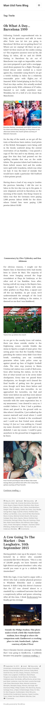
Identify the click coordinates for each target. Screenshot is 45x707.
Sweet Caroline (33, 694)
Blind (21, 670)
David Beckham (34, 507)
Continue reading (12, 490)
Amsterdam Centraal (19, 668)
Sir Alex (36, 690)
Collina (25, 507)
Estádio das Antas (26, 509)
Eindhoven (22, 675)
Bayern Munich (18, 505)
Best (32, 505)
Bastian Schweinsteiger (11, 670)
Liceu (19, 514)
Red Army (32, 688)
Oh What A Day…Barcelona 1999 (16, 27)
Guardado (13, 677)
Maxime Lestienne (30, 683)
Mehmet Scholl (19, 516)
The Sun (26, 527)
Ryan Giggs (34, 522)
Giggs (14, 512)
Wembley (14, 529)
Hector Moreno (23, 677)
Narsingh (31, 686)
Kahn (36, 512)
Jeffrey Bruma (27, 679)
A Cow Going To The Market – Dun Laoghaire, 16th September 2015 (19, 542)
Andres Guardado (33, 668)
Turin (31, 527)
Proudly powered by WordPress (14, 704)
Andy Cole (14, 503)
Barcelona (27, 503)
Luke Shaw (7, 683)
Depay (21, 673)
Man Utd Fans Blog (15, 5)
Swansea (24, 694)
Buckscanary (32, 597)
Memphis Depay (15, 686)
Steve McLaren (31, 692)
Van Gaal (16, 696)
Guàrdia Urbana (22, 512)
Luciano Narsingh (34, 681)
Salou (5, 525)
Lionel (25, 666)
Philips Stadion (20, 688)
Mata (21, 683)
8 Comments (25, 529)
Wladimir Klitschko (25, 696)
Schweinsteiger (24, 690)
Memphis (6, 686)
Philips (12, 688)
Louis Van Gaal (23, 681)
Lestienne (14, 681)
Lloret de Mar (26, 514)
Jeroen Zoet (36, 679)
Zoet (33, 696)
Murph (20, 501)
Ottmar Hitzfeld (28, 518)
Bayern (10, 505)
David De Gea (8, 673)
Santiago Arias (8, 690)
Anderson (6, 503)
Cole (21, 507)
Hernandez (32, 677)
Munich (26, 516)
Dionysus (27, 673)
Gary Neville (37, 509)
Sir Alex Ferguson (9, 692)
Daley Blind (34, 670)
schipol (16, 690)
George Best (7, 512)
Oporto (20, 518)
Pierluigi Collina (17, 520)
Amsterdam (7, 668)
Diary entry (30, 501)
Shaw (32, 690)
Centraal (26, 670)
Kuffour (5, 514)
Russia (38, 688)
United (10, 696)
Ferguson (6, 677)
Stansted (32, 525)
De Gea (15, 673)
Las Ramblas (13, 514)
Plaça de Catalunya (29, 520)
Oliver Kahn (13, 518)
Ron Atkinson (25, 522)
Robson (17, 522)
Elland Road (31, 675)
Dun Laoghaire (13, 675)
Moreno (24, 686)
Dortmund (34, 673)
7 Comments (10, 698)
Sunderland (17, 694)
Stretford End (7, 694)
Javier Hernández (16, 679)
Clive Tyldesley (14, 507)
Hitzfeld (31, 512)
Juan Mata (6, 681)
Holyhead (6, 679)
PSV (27, 688)
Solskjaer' (24, 525)
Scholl (10, 525)
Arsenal (20, 503)
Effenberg (16, 509)
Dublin (5, 675)
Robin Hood (11, 522)
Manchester (35, 514)
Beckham (27, 505)
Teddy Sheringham (17, 527)
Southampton (20, 692)
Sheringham (17, 525)
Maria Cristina (8, 516)
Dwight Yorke (7, 509)
